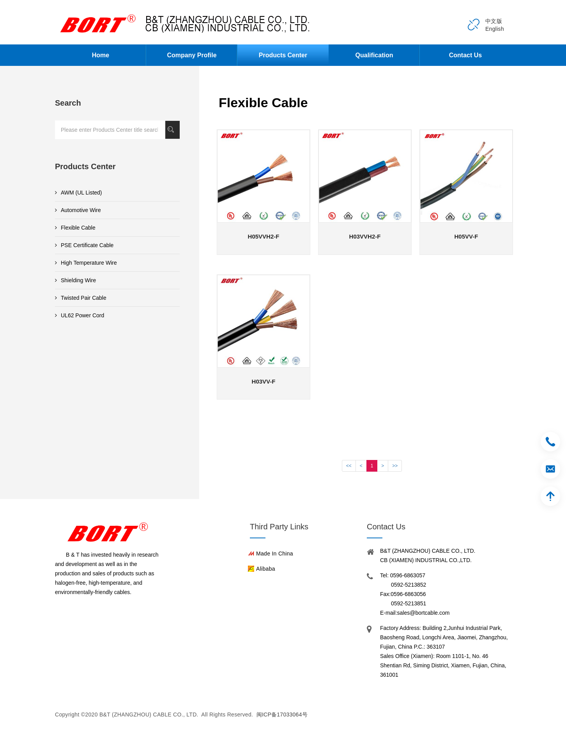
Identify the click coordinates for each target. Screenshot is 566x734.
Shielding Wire (75, 280)
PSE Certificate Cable (84, 245)
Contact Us (465, 55)
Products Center (283, 55)
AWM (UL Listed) (78, 192)
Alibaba (265, 569)
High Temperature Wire (86, 263)
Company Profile (191, 55)
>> (395, 466)
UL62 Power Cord (79, 315)
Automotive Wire (78, 210)
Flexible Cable (75, 228)
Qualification (374, 55)
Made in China (274, 553)
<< (349, 466)
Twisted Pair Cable (80, 298)
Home (100, 55)
